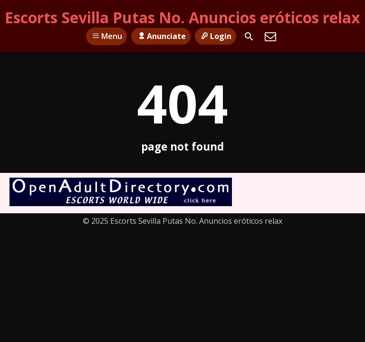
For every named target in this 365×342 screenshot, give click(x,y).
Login (215, 36)
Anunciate (160, 36)
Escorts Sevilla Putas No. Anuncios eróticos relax (182, 17)
